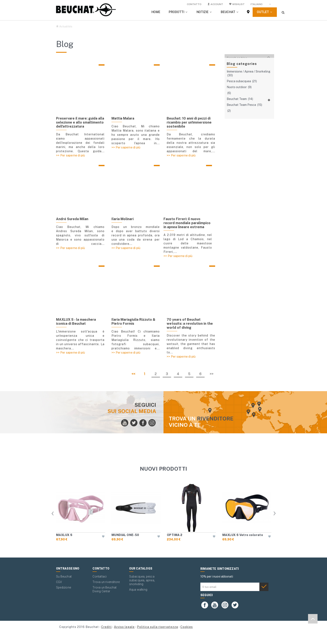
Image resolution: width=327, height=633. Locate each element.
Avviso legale (124, 627)
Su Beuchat (64, 576)
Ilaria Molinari (122, 219)
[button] (178, 12)
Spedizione (63, 587)
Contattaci (99, 576)
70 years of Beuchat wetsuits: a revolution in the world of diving (190, 324)
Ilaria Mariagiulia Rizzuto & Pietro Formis (133, 322)
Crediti (106, 627)
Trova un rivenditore (106, 582)
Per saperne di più (72, 155)
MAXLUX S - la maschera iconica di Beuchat (76, 322)
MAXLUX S (64, 535)
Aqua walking (138, 589)
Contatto (194, 4)
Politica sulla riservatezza (157, 627)
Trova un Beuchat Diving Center (104, 589)
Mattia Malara (122, 118)
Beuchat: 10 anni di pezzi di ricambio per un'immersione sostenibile (189, 122)
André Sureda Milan (72, 219)
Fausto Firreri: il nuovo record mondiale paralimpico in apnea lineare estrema (187, 223)
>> (211, 374)
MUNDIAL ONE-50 (125, 535)
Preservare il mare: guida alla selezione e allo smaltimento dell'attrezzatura (80, 122)
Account (215, 4)
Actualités (65, 26)
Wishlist (237, 4)
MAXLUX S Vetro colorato (242, 535)
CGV (59, 582)
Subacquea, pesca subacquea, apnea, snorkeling (142, 580)
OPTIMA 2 (174, 535)
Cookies (186, 627)
